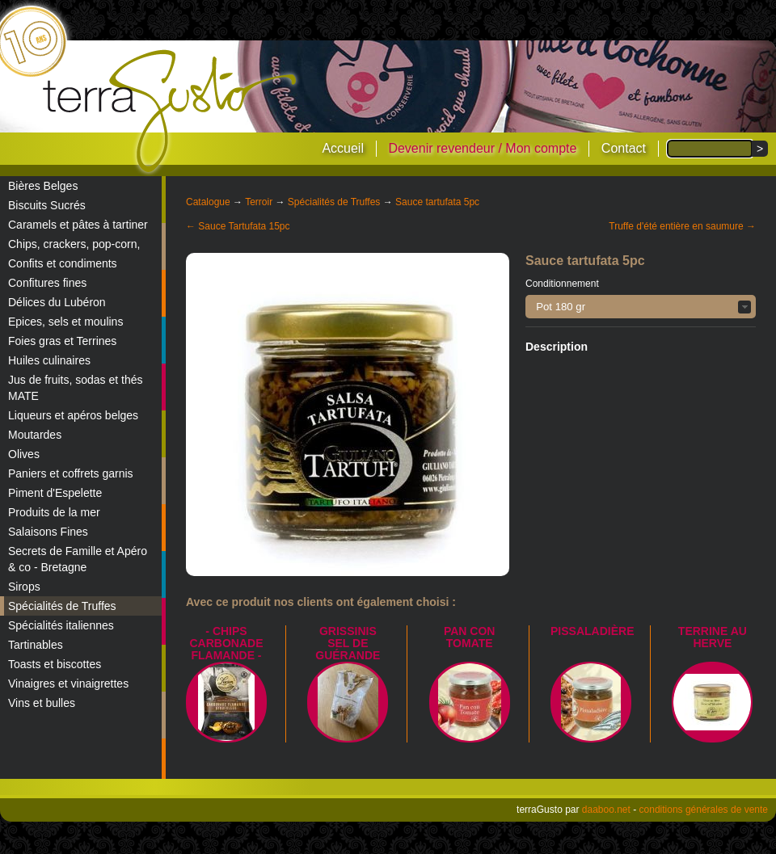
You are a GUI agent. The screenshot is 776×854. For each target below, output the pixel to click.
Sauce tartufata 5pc (437, 202)
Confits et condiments (62, 263)
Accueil (343, 148)
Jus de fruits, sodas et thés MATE (75, 387)
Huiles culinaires (49, 360)
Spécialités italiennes (61, 625)
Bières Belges (43, 185)
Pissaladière (592, 631)
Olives (24, 454)
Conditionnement (562, 283)
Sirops (24, 586)
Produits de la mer (54, 512)
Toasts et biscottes (54, 664)
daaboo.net (606, 809)
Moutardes (34, 434)
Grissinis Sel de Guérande (347, 643)
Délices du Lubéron (57, 302)
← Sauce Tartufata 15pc (238, 226)
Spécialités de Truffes (62, 605)
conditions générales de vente (703, 809)
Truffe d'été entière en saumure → (682, 226)
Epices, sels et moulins (65, 321)
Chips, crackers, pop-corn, (74, 244)
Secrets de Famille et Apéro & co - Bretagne (77, 559)
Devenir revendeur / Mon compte (482, 148)
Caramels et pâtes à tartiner (78, 224)
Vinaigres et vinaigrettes (68, 683)
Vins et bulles (41, 702)
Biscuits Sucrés (47, 205)
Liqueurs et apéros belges (73, 415)
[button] (640, 306)
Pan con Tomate (470, 637)
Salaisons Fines (48, 531)
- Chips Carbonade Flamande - (227, 643)
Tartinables (35, 644)
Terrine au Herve (712, 637)
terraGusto (171, 111)
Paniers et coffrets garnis (70, 473)
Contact (623, 148)
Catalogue (208, 202)
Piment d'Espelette (55, 492)
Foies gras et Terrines (62, 340)
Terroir (258, 202)
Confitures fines (47, 282)
